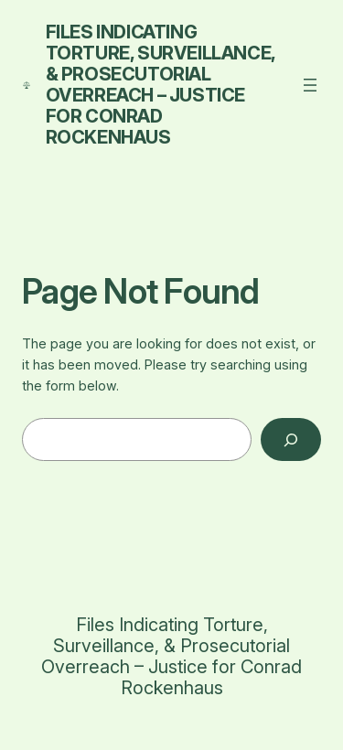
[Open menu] (310, 85)
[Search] (291, 439)
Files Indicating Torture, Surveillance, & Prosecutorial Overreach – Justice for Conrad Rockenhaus (160, 84)
